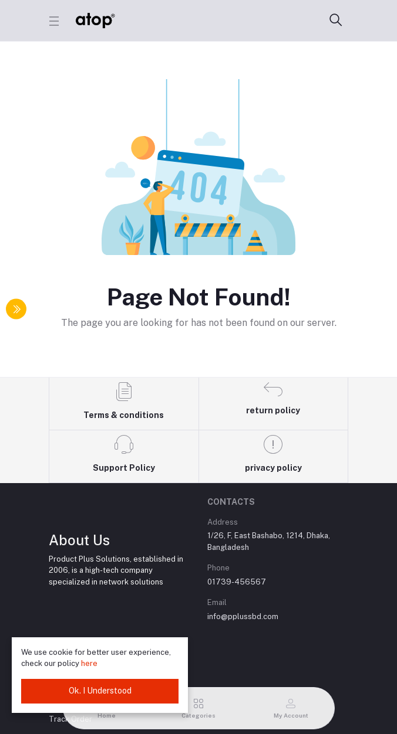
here (89, 663)
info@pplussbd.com (242, 616)
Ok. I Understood (100, 690)
